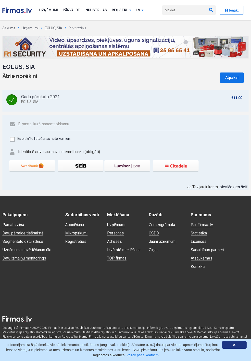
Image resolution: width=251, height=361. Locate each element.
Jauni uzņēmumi (162, 241)
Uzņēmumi (48, 10)
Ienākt (231, 10)
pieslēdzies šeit (233, 187)
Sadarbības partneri (207, 249)
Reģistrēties (75, 241)
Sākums (8, 28)
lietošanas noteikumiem (52, 139)
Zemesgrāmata (162, 224)
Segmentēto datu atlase (22, 241)
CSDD (154, 233)
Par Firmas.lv (202, 224)
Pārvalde (71, 10)
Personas (115, 233)
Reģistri (121, 10)
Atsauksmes (201, 258)
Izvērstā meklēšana (123, 249)
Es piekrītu (40, 139)
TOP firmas (116, 258)
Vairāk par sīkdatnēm (142, 355)
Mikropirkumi (76, 233)
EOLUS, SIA (53, 28)
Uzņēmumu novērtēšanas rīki (26, 249)
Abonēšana (74, 224)
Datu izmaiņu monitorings (24, 258)
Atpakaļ (231, 77)
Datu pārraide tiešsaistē (22, 233)
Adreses (114, 241)
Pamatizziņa (13, 224)
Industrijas (96, 10)
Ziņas (154, 249)
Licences (198, 241)
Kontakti (198, 266)
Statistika (199, 233)
